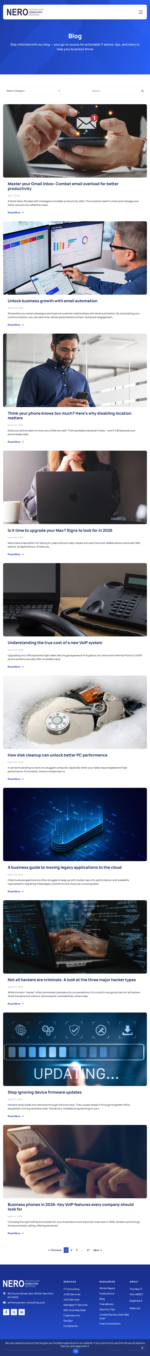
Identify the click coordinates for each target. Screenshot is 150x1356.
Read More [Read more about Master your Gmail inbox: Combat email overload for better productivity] (14, 212)
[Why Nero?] (138, 1294)
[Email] (29, 1302)
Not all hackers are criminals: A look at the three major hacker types (72, 979)
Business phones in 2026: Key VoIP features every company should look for (71, 1207)
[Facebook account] (6, 1312)
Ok (75, 1351)
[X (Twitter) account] (14, 1312)
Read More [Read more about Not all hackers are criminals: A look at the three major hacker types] (14, 1003)
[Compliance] (81, 1326)
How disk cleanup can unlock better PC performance (57, 755)
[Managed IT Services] (81, 1305)
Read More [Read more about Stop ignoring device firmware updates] (14, 1116)
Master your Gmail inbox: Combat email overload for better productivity (63, 186)
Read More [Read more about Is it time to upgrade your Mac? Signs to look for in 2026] (14, 554)
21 (89, 1249)
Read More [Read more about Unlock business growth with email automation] (14, 324)
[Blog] (114, 1299)
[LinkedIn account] (22, 1312)
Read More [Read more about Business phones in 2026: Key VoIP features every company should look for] (14, 1233)
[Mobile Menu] (140, 12)
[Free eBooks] (114, 1304)
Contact (136, 1300)
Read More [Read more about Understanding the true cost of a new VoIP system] (14, 666)
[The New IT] (138, 1289)
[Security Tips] (114, 1309)
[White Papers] (114, 1288)
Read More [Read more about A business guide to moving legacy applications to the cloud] (14, 891)
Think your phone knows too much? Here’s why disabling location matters (70, 415)
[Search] (142, 91)
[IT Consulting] (81, 1289)
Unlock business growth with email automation (52, 300)
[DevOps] (81, 1321)
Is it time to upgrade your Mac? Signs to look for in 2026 (60, 530)
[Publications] (114, 1293)
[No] (142, 1348)
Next (97, 1250)
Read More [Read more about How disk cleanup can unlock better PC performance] (14, 779)
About (134, 1281)
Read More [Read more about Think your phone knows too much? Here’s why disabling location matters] (14, 441)
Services (70, 1281)
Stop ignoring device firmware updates (45, 1092)
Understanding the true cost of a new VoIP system (55, 642)
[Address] (29, 1295)
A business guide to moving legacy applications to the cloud (65, 867)
